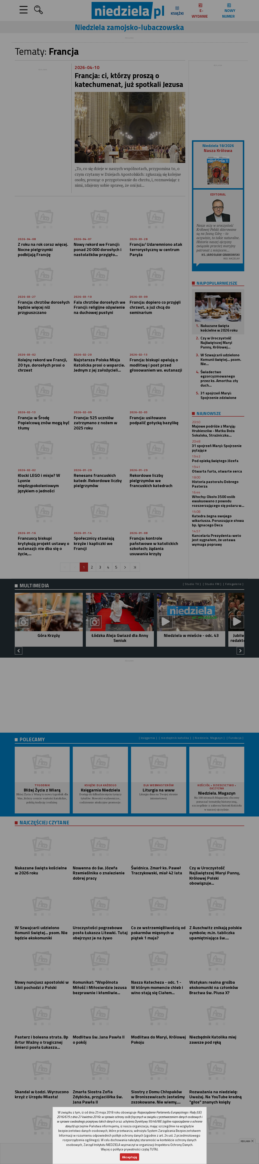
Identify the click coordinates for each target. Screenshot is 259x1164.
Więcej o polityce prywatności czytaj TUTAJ (129, 1149)
